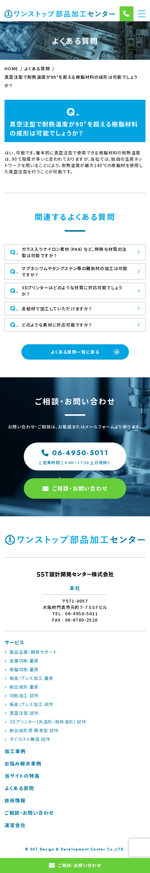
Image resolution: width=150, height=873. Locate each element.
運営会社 (15, 825)
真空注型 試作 (22, 713)
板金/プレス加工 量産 (29, 678)
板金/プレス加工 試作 (29, 704)
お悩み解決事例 (23, 763)
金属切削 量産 (22, 661)
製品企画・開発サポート (31, 652)
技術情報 (15, 800)
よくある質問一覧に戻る (85, 352)
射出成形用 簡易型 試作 (32, 730)
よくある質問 (19, 788)
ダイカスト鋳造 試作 (27, 739)
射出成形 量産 (22, 687)
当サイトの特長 (22, 775)
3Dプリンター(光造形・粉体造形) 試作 (45, 722)
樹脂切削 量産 (22, 669)
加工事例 (15, 751)
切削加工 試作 (22, 695)
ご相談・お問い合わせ (75, 488)
